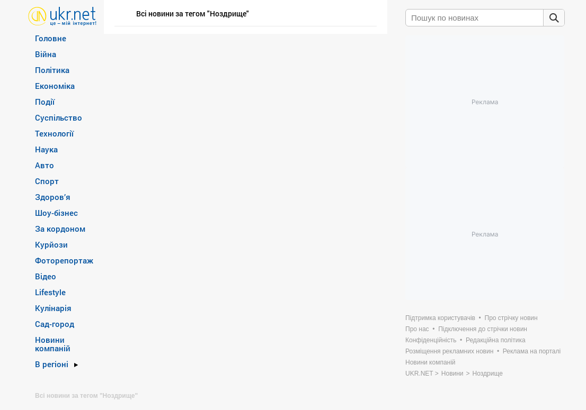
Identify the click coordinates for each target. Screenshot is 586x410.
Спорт (47, 181)
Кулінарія (53, 308)
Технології (54, 133)
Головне (50, 38)
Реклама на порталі (532, 351)
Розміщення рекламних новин (449, 351)
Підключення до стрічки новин (482, 329)
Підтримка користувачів (440, 318)
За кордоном (60, 228)
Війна (45, 54)
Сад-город (54, 324)
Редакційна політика (496, 340)
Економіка (55, 85)
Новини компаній (52, 343)
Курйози (51, 244)
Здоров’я (52, 197)
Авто (44, 165)
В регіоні (51, 364)
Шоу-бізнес (56, 212)
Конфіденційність (430, 340)
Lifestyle (50, 292)
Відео (45, 276)
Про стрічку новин (511, 318)
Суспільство (58, 117)
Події (45, 101)
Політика (52, 70)
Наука (46, 149)
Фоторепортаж (64, 260)
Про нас (417, 329)
